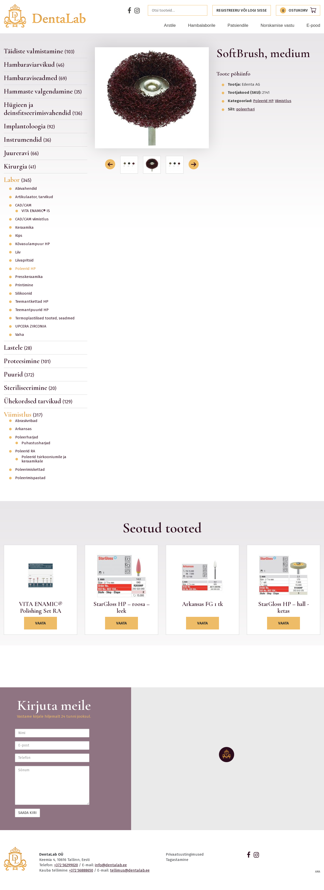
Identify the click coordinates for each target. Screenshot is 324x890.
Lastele (18, 347)
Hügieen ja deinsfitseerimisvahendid (43, 109)
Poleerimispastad (30, 478)
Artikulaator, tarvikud (34, 197)
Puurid (19, 374)
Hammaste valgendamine (43, 91)
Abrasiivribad (26, 421)
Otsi (202, 10)
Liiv (18, 252)
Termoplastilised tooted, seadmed (45, 318)
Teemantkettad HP (31, 301)
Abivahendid (26, 188)
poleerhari (245, 109)
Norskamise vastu (277, 25)
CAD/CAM (23, 205)
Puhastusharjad (36, 443)
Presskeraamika (29, 277)
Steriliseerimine (30, 388)
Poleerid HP (25, 269)
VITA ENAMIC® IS (36, 211)
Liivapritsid (24, 260)
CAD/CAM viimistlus (32, 219)
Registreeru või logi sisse (241, 10)
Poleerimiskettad (30, 469)
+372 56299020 (66, 865)
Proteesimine (27, 361)
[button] (110, 164)
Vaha (19, 335)
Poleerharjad (26, 437)
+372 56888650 (81, 870)
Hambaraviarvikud (34, 64)
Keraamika (24, 227)
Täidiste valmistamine (39, 51)
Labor (17, 180)
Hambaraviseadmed (35, 78)
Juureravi (21, 153)
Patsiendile (238, 25)
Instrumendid (27, 139)
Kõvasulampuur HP (32, 244)
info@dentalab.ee (111, 865)
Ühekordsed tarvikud (38, 401)
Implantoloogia (29, 126)
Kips (18, 235)
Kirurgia (20, 166)
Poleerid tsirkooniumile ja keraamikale (44, 459)
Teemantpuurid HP (32, 310)
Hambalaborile (201, 25)
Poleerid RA (25, 451)
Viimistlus (23, 414)
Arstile (170, 25)
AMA (317, 872)
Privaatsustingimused (185, 854)
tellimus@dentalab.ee (130, 870)
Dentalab (45, 16)
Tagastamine (177, 859)
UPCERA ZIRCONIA (30, 326)
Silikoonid (23, 293)
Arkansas (23, 429)
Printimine (24, 285)
